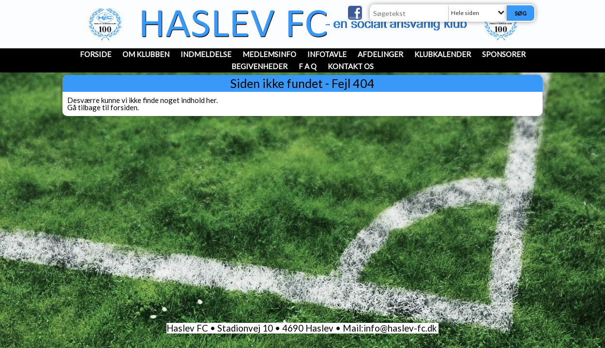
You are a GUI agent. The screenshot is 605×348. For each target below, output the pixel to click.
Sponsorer (504, 54)
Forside (95, 54)
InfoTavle (327, 54)
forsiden (123, 107)
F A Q (308, 66)
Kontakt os (351, 66)
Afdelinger (380, 54)
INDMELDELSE (206, 54)
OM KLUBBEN (145, 54)
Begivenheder (259, 66)
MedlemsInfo (269, 54)
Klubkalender (442, 54)
